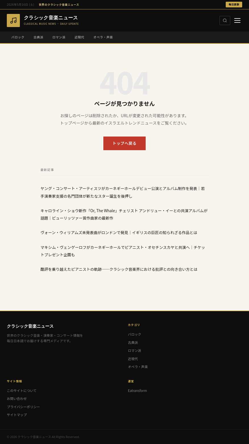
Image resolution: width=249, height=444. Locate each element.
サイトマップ (17, 414)
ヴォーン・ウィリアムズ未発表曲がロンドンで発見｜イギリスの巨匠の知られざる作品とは (119, 232)
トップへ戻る (124, 143)
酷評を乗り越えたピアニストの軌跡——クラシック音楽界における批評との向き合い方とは (119, 269)
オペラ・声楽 (103, 37)
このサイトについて (22, 390)
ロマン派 (58, 37)
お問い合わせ (17, 398)
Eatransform (137, 390)
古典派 (38, 37)
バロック (17, 37)
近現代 (79, 37)
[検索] (224, 20)
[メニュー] (237, 20)
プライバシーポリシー (23, 406)
